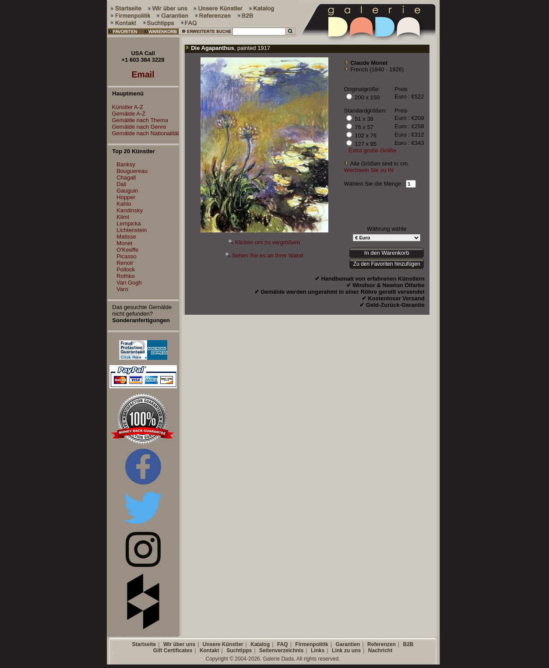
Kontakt (209, 650)
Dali (121, 184)
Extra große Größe (372, 150)
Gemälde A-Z (127, 113)
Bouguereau (132, 171)
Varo (122, 289)
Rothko (125, 276)
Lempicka (128, 223)
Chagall (126, 177)
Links (317, 650)
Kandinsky (129, 210)
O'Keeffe (127, 249)
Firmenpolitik (311, 644)
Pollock (125, 269)
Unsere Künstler (223, 644)
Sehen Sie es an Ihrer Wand (267, 255)
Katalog (260, 644)
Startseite (144, 644)
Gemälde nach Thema (138, 120)
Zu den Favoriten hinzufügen (386, 264)
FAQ (282, 644)
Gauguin (127, 190)
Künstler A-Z (126, 107)
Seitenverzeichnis (281, 650)
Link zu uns (346, 650)
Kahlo (123, 203)
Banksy (125, 164)
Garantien (347, 644)
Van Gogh (129, 282)
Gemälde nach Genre (137, 126)
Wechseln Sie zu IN (369, 170)
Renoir (124, 263)
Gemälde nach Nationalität (143, 133)
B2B (408, 644)
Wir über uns (179, 644)
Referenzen (381, 644)
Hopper (125, 197)
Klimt (122, 217)
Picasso (126, 256)
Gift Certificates (172, 650)
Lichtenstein (131, 230)
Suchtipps (239, 650)
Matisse (126, 236)
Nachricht (380, 650)
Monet (124, 243)
